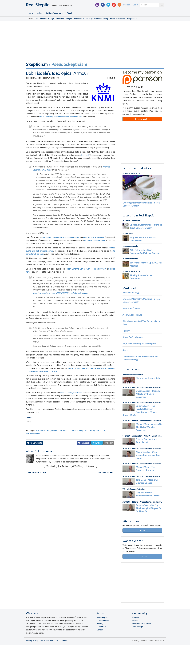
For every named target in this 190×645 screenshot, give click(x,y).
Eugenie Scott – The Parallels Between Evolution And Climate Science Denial (140, 410)
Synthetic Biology (131, 292)
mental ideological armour (71, 392)
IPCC (87, 430)
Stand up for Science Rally (148, 378)
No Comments (34, 443)
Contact (100, 630)
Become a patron (142, 119)
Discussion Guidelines (141, 623)
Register (126, 5)
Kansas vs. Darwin (131, 308)
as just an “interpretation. (94, 240)
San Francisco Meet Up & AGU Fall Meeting (146, 264)
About (70, 13)
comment (111, 78)
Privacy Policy (32, 640)
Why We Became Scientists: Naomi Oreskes (148, 494)
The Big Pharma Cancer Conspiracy (141, 277)
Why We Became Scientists (134, 489)
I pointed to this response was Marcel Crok (60, 237)
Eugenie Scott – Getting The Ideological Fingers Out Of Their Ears (149, 508)
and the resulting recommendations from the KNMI (60, 117)
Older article (104, 472)
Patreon (142, 77)
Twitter (64, 466)
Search (126, 350)
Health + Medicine (117, 18)
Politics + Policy (101, 18)
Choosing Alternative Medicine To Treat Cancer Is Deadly (141, 204)
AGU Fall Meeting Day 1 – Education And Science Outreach (145, 251)
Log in (135, 5)
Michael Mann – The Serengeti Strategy (145, 468)
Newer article (37, 472)
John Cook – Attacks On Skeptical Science (147, 481)
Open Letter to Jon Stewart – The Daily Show (86, 269)
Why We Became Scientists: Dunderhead (143, 239)
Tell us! (142, 530)
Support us (101, 627)
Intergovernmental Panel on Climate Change (65, 430)
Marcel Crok (101, 430)
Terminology (137, 627)
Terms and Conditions (49, 640)
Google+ (90, 466)
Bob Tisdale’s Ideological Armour (57, 73)
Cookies (63, 640)
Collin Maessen (34, 78)
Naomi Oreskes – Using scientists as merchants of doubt (148, 455)
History (126, 330)
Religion (68, 18)
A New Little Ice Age (132, 314)
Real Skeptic (37, 4)
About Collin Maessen (40, 451)
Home (30, 13)
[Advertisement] (95, 41)
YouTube (77, 466)
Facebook (50, 466)
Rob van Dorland (33, 433)
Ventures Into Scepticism (133, 374)
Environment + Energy (45, 18)
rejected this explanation (93, 237)
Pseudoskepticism (69, 64)
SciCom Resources (54, 13)
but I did (84, 155)
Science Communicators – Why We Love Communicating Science (142, 436)
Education (59, 18)
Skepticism (132, 18)
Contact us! (142, 556)
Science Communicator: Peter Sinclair (147, 441)
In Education (128, 233)
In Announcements (130, 246)
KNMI (92, 430)
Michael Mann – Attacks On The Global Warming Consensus (149, 427)
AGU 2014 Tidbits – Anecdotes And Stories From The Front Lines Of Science (142, 387)
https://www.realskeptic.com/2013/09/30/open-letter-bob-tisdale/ (60, 293)
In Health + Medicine (131, 173)
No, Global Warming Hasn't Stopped (139, 343)
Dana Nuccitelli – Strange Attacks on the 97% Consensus (148, 394)
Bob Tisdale (41, 430)
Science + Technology (83, 18)
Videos (39, 13)
